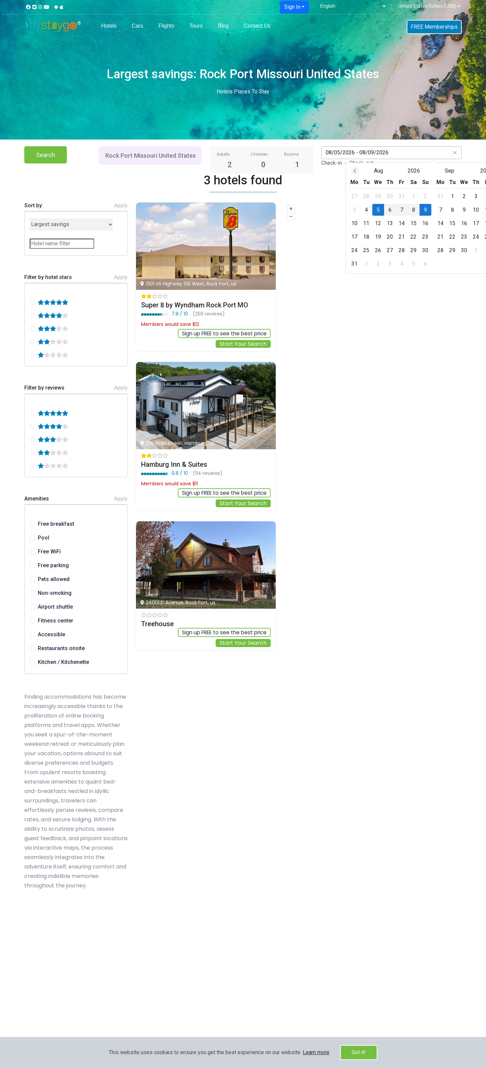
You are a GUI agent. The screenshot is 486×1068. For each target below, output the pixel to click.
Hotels (108, 26)
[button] (316, 1052)
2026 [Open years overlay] (372, 170)
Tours (195, 26)
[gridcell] (313, 196)
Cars (137, 26)
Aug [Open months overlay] (337, 170)
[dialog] (391, 218)
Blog (223, 26)
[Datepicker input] (391, 152)
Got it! (359, 1052)
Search (45, 154)
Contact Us (257, 26)
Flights (166, 26)
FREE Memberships (434, 27)
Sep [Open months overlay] (408, 170)
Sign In (292, 7)
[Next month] (469, 170)
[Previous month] (313, 170)
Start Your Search (243, 344)
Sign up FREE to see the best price (222, 333)
